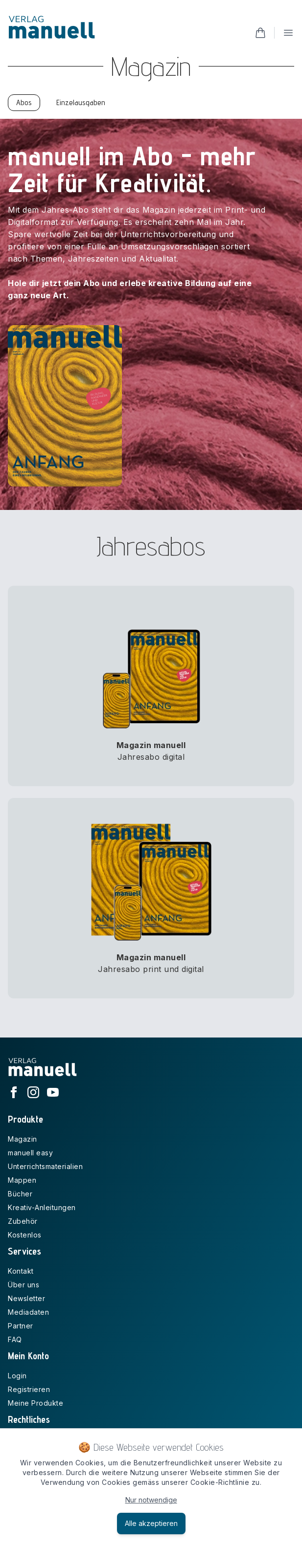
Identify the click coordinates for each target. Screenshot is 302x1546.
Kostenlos (25, 1235)
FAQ (15, 1339)
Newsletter (26, 1298)
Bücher (20, 1194)
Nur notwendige (151, 1500)
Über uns (23, 1285)
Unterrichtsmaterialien (45, 1166)
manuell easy (30, 1152)
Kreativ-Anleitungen (42, 1207)
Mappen (22, 1180)
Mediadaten (28, 1312)
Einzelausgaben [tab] (80, 102)
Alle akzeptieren (151, 1523)
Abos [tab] (24, 102)
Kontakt (21, 1271)
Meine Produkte (35, 1403)
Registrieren (29, 1389)
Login (17, 1375)
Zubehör (23, 1221)
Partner (20, 1326)
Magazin (22, 1139)
